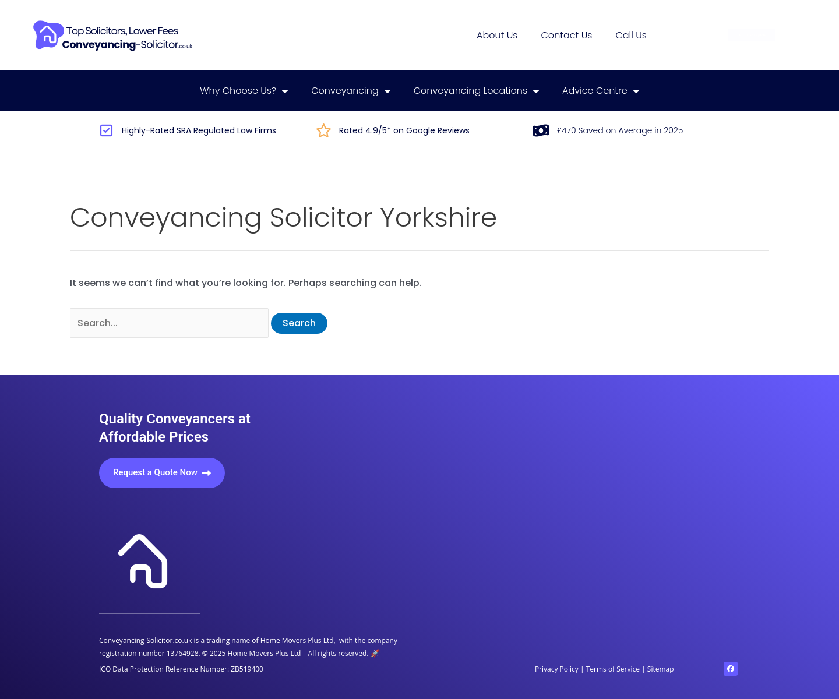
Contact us (567, 35)
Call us (631, 35)
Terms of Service (613, 669)
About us (497, 35)
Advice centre (600, 90)
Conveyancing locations (476, 90)
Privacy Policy (557, 669)
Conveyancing (350, 90)
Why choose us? (244, 90)
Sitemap (660, 669)
